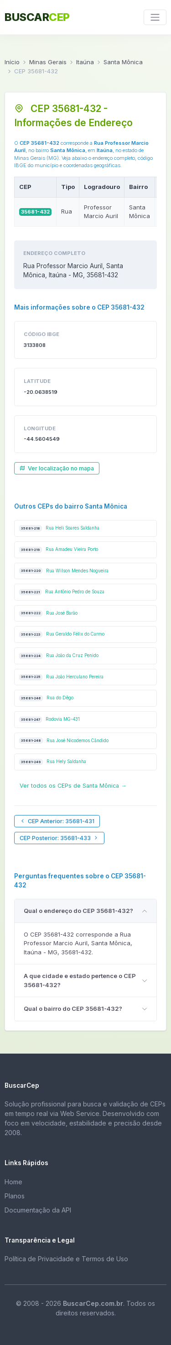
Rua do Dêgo (46, 698)
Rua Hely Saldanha (52, 762)
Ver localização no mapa (57, 468)
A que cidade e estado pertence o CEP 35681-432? (80, 980)
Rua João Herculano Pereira (61, 677)
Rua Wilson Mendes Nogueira (64, 571)
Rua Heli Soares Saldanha (59, 528)
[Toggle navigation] (155, 17)
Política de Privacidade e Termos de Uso (66, 1259)
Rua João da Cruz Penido (58, 656)
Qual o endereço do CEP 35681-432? (78, 910)
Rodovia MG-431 (49, 720)
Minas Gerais (48, 62)
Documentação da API (38, 1210)
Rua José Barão (48, 613)
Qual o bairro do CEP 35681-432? (73, 1008)
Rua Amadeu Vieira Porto (58, 550)
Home (13, 1182)
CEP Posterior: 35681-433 (59, 838)
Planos (15, 1196)
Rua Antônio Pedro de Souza (61, 592)
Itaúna (85, 62)
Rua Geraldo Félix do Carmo (61, 634)
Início (12, 62)
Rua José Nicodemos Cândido (64, 741)
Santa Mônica (123, 62)
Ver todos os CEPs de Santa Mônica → (73, 785)
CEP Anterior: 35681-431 (57, 821)
